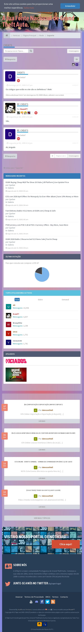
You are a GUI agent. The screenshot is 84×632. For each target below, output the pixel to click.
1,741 (25, 343)
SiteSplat (28, 609)
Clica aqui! (66, 544)
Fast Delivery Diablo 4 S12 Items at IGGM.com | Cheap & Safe (31, 210)
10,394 (26, 308)
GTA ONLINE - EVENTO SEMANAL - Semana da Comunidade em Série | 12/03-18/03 (43, 462)
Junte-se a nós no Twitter (37, 583)
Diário (40, 299)
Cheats (7, 45)
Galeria (11, 188)
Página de (61, 156)
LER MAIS (42, 421)
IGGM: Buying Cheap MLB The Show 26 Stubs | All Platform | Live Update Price (37, 182)
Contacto (64, 597)
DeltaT (23, 77)
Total (17, 299)
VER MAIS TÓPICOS (42, 518)
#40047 (75, 85)
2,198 (25, 326)
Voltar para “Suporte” (13, 168)
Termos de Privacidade (34, 597)
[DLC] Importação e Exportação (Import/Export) (43, 405)
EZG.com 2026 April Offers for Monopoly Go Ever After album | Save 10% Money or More (42, 196)
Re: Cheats (22, 104)
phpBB (20, 609)
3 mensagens (74, 51)
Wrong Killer (17, 323)
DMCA (48, 597)
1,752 (25, 334)
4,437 (25, 317)
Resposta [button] (10, 59)
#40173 (75, 143)
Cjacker (12, 185)
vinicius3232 (17, 341)
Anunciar (19, 597)
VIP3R (15, 332)
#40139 (75, 117)
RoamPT (16, 314)
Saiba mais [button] (29, 7)
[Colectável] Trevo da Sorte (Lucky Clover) (43, 490)
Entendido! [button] (70, 6)
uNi (14, 305)
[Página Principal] (6, 35)
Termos (55, 597)
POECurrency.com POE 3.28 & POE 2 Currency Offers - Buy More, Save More (37, 225)
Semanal (65, 299)
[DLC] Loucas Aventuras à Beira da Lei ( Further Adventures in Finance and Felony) (43, 433)
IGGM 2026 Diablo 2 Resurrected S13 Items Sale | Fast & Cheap (31, 239)
